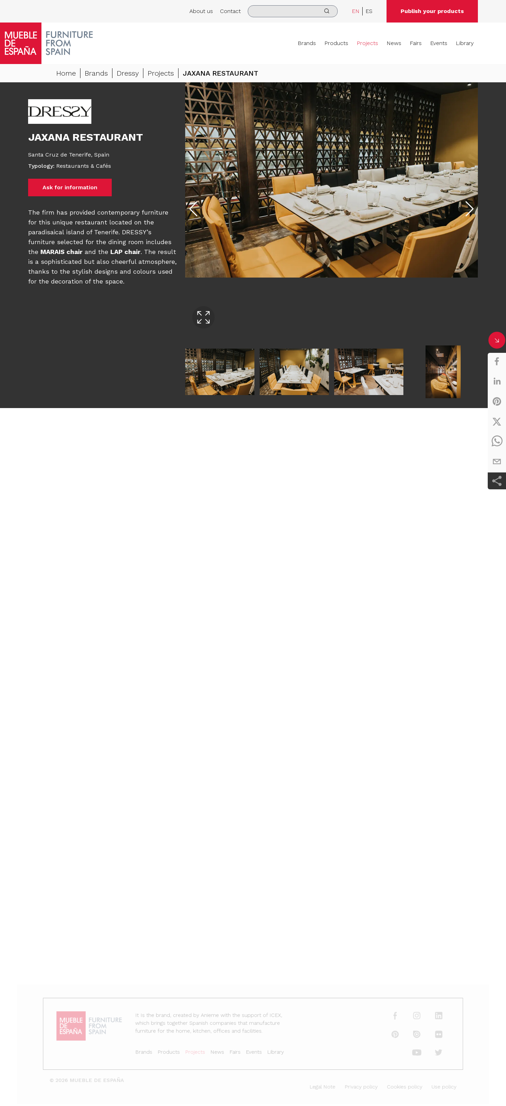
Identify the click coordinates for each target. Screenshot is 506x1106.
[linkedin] (496, 381)
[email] (496, 461)
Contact (230, 11)
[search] (293, 11)
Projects (367, 43)
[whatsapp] (496, 441)
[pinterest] (496, 401)
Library (465, 43)
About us (201, 11)
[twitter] (496, 421)
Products (336, 43)
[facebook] (496, 361)
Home (66, 73)
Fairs (416, 43)
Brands (307, 43)
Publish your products (432, 11)
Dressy (128, 73)
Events (438, 43)
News (394, 43)
